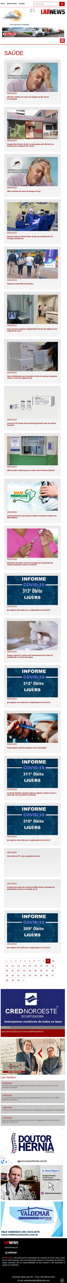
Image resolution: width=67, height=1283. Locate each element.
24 (30, 971)
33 (30, 975)
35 (41, 975)
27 (47, 971)
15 (30, 966)
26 (41, 971)
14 (24, 966)
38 (7, 980)
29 (7, 975)
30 (13, 975)
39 (13, 980)
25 (35, 971)
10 (53, 961)
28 (53, 971)
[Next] (23, 980)
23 (24, 971)
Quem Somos (12, 3)
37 (53, 975)
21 (13, 971)
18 (47, 966)
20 (7, 971)
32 (24, 975)
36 (47, 975)
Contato (22, 3)
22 (18, 971)
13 (18, 966)
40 (18, 980)
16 (35, 966)
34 (35, 975)
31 (18, 975)
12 (13, 966)
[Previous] (6, 961)
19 (53, 966)
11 (7, 966)
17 (41, 966)
